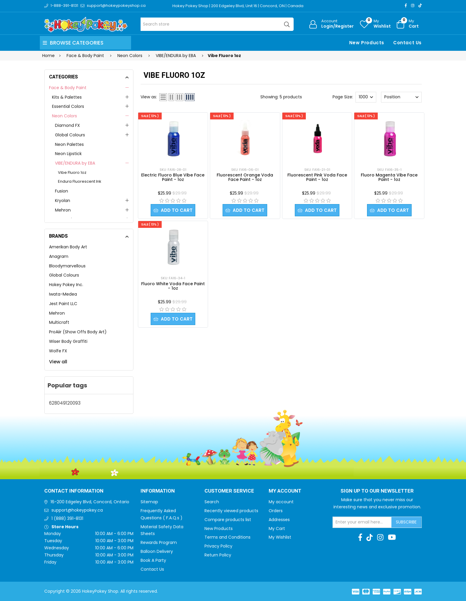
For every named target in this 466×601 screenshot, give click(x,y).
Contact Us (407, 43)
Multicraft (59, 322)
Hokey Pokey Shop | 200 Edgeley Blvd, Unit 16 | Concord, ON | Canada (237, 6)
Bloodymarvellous (67, 266)
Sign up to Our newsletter (377, 491)
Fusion (61, 191)
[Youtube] (392, 537)
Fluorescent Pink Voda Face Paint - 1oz (317, 177)
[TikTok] (420, 5)
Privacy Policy (218, 546)
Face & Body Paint (67, 88)
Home (48, 56)
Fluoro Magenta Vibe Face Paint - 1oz (389, 177)
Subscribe (406, 522)
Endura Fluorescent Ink (79, 181)
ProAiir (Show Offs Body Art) (78, 332)
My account (281, 502)
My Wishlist (280, 537)
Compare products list (227, 520)
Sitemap (149, 502)
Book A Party (153, 560)
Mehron (63, 210)
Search (211, 502)
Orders (276, 511)
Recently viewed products (231, 511)
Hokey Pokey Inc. (66, 285)
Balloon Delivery (157, 551)
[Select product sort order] (401, 97)
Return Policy (217, 555)
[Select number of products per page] (365, 97)
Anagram (58, 256)
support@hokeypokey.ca (77, 510)
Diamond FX (67, 125)
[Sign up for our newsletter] (362, 522)
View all (58, 361)
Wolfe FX (58, 351)
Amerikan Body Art (68, 247)
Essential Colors (68, 106)
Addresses (279, 520)
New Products (366, 43)
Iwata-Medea (63, 294)
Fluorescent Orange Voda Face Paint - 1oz (245, 177)
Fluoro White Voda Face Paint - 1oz (173, 286)
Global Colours (70, 135)
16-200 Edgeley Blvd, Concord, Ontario (90, 502)
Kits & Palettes (67, 97)
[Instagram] (412, 5)
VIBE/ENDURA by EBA (75, 163)
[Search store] (217, 24)
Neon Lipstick (68, 154)
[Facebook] (406, 5)
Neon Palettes (69, 144)
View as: (149, 97)
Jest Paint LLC (63, 304)
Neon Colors (64, 116)
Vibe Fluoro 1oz (72, 172)
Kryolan (62, 201)
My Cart (277, 528)
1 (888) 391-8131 (67, 518)
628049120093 (65, 403)
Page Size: (343, 97)
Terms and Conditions (227, 537)
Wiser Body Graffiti (68, 341)
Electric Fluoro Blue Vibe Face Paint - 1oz (172, 177)
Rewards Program (159, 542)
